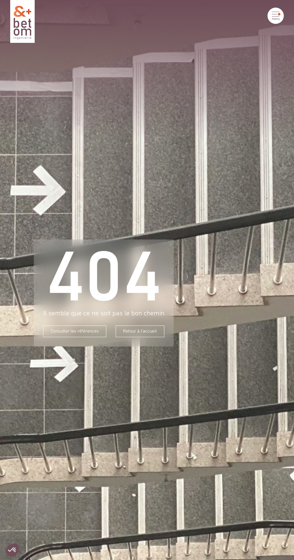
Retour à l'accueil (140, 331)
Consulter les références (75, 331)
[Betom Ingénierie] (22, 21)
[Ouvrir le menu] (275, 16)
